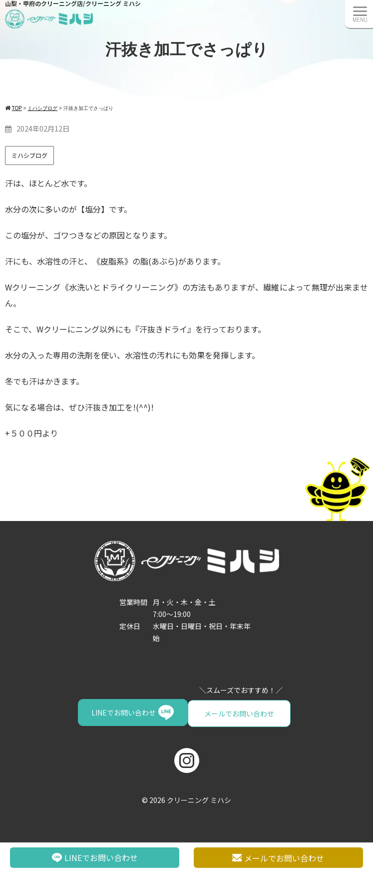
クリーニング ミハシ (199, 798)
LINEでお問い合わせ (229, 713)
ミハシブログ (29, 155)
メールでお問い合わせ (130, 713)
